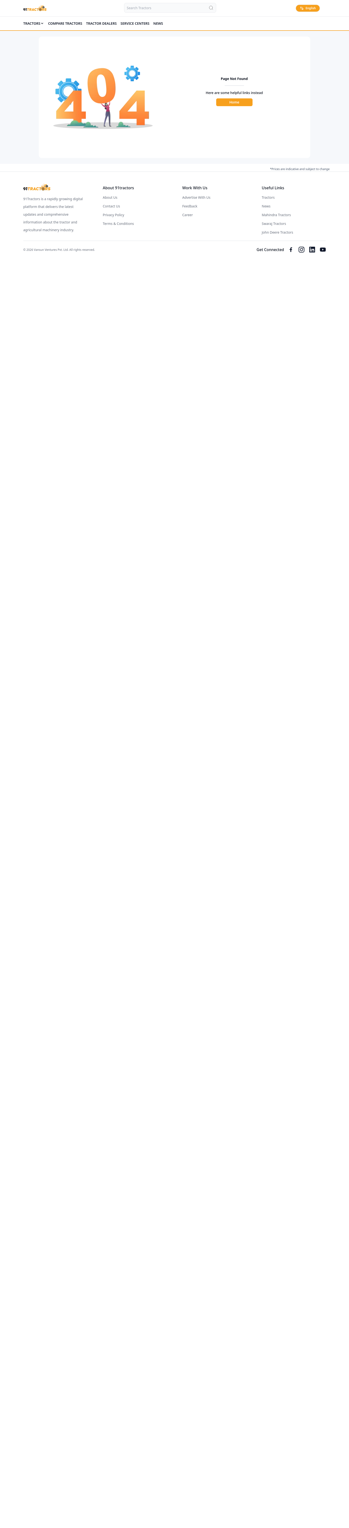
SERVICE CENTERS (134, 23)
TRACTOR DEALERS (101, 23)
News (158, 23)
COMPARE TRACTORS (65, 23)
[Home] (35, 8)
